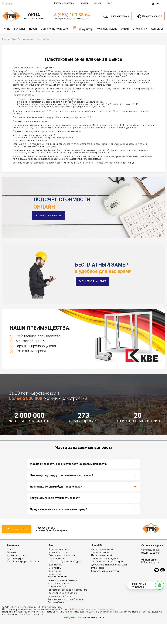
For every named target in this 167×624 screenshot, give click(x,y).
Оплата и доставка (64, 3)
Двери (33, 28)
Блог (109, 3)
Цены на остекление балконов (62, 580)
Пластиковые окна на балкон (62, 593)
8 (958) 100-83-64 (72, 14)
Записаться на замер (92, 281)
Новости (84, 3)
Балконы (19, 28)
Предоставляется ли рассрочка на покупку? (83, 509)
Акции (97, 3)
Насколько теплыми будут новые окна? (83, 486)
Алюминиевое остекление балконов (66, 599)
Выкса (8, 3)
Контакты (157, 28)
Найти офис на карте (151, 562)
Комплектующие (106, 28)
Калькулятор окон (50, 215)
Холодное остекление (58, 583)
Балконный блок (56, 602)
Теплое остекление (57, 586)
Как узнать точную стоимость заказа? (83, 498)
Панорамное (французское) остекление (67, 590)
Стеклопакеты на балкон (60, 596)
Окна (7, 28)
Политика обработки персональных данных (94, 609)
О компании (140, 28)
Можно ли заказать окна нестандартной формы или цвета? (83, 464)
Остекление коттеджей (55, 28)
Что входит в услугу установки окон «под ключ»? (83, 475)
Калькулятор (83, 28)
